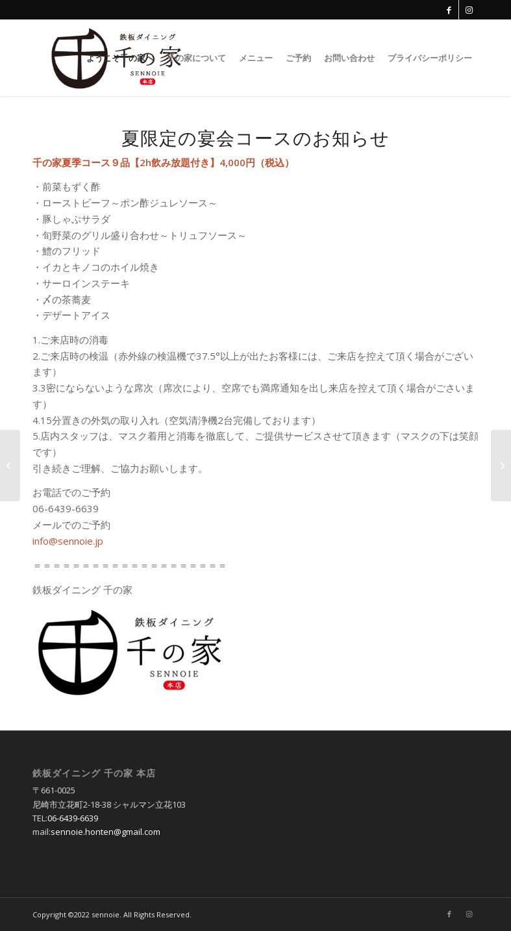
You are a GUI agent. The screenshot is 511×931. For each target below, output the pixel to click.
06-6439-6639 (72, 818)
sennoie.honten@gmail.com (105, 832)
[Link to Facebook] (449, 9)
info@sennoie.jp (67, 540)
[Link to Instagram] (469, 9)
